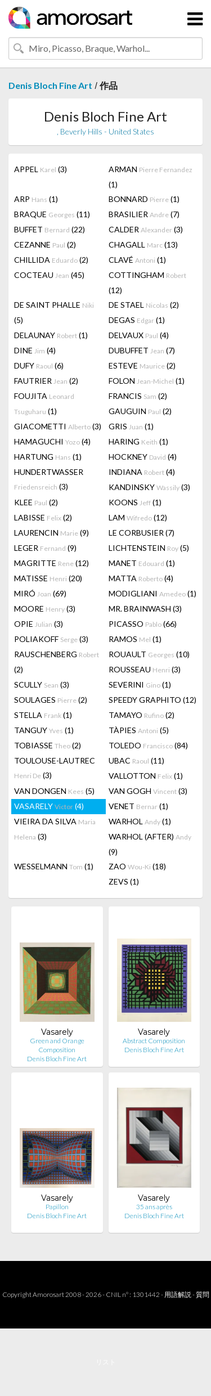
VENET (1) (138, 806)
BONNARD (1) (144, 199)
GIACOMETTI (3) (57, 426)
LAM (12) (138, 517)
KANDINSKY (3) (149, 487)
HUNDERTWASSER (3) (48, 479)
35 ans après (154, 1206)
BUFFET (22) (49, 229)
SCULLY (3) (41, 684)
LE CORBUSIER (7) (141, 532)
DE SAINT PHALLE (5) (54, 312)
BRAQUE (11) (52, 214)
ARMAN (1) (150, 176)
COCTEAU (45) (49, 275)
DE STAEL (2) (144, 304)
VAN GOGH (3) (148, 791)
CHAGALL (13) (143, 244)
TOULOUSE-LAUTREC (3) (54, 768)
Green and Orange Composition (57, 1045)
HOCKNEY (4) (143, 456)
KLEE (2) (36, 502)
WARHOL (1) (140, 821)
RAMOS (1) (135, 639)
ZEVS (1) (124, 881)
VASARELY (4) (49, 806)
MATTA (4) (141, 578)
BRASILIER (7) (144, 214)
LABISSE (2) (43, 517)
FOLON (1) (147, 380)
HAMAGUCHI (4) (52, 441)
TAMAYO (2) (141, 715)
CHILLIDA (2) (51, 259)
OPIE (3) (38, 624)
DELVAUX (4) (139, 335)
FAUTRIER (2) (46, 380)
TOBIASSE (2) (47, 745)
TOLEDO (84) (148, 745)
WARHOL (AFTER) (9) (150, 844)
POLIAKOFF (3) (51, 639)
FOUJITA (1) (44, 403)
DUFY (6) (39, 365)
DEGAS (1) (137, 320)
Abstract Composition (154, 1040)
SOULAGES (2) (50, 699)
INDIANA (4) (142, 472)
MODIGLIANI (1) (152, 593)
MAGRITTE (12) (51, 563)
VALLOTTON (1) (146, 775)
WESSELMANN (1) (53, 866)
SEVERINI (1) (140, 684)
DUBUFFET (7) (142, 350)
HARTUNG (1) (48, 456)
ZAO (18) (137, 866)
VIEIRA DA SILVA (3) (55, 828)
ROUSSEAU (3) (145, 669)
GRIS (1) (131, 426)
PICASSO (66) (143, 624)
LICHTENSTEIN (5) (149, 548)
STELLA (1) (43, 715)
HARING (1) (138, 441)
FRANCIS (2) (138, 396)
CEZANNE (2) (45, 244)
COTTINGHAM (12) (147, 282)
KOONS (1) (135, 502)
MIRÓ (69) (40, 593)
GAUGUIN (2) (140, 411)
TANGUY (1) (44, 730)
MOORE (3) (44, 608)
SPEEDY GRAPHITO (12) (152, 699)
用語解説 (177, 1294)
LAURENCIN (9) (51, 532)
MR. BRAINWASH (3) (145, 608)
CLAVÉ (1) (137, 259)
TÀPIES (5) (139, 730)
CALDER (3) (146, 229)
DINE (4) (35, 350)
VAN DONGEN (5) (54, 791)
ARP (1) (36, 199)
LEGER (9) (45, 548)
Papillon (57, 1206)
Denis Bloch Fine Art (50, 85)
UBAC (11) (136, 760)
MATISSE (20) (48, 578)
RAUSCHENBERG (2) (56, 661)
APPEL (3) (40, 169)
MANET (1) (142, 563)
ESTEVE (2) (142, 365)
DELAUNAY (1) (51, 335)
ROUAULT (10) (149, 654)
